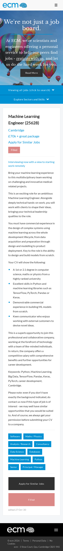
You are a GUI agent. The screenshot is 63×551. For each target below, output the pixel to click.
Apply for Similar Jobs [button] (31, 483)
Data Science (17, 451)
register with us (30, 58)
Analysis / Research (20, 444)
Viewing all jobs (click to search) (31, 90)
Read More (31, 72)
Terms (26, 540)
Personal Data (39, 540)
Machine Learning (19, 459)
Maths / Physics (33, 436)
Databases (34, 451)
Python (38, 459)
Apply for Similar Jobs (24, 142)
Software (15, 436)
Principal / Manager (33, 467)
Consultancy (42, 444)
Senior (13, 467)
